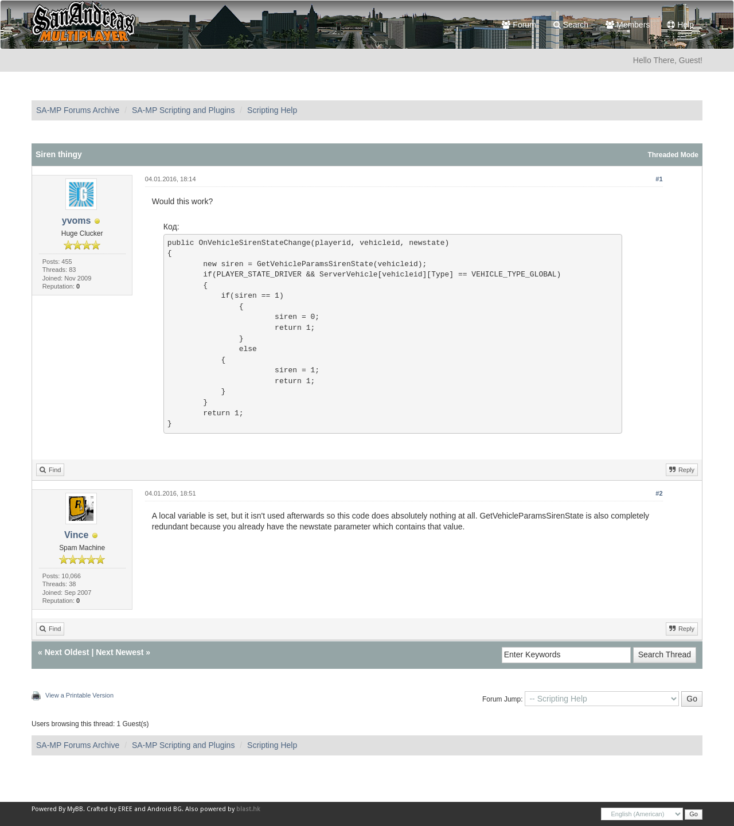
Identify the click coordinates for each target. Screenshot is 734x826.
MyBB (75, 809)
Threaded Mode (672, 155)
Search (570, 24)
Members (628, 24)
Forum (519, 24)
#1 (658, 179)
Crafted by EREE (109, 809)
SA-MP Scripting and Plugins (183, 110)
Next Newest (119, 652)
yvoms (76, 220)
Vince (76, 535)
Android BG (164, 809)
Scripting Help (272, 110)
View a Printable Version (79, 695)
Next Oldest (67, 652)
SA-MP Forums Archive (77, 110)
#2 (658, 493)
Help (680, 24)
